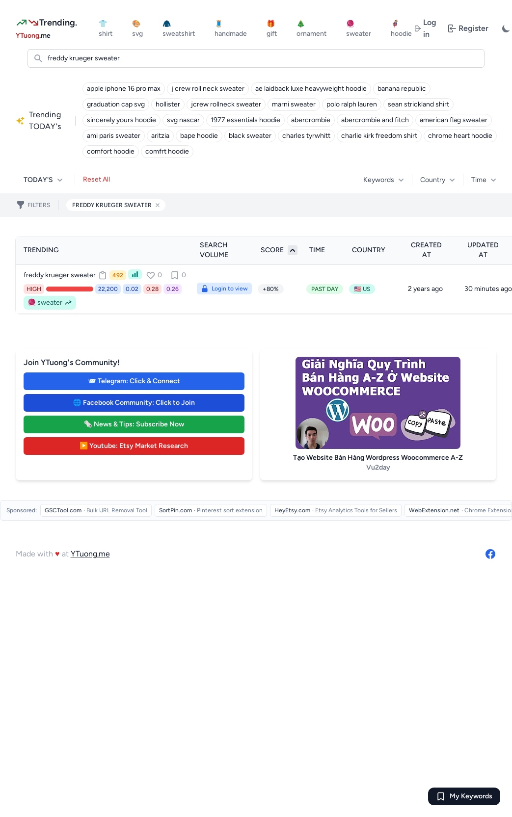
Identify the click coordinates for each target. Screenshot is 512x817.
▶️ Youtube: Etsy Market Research (134, 446)
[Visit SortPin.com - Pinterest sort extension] (211, 510)
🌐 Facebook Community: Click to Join (134, 402)
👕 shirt (105, 29)
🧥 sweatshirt (178, 29)
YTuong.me (90, 553)
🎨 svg (137, 29)
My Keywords (471, 796)
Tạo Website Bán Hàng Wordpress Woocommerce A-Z (378, 457)
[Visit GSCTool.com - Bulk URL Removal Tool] (96, 510)
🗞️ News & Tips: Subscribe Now (134, 424)
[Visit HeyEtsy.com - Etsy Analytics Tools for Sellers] (335, 510)
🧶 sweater (358, 29)
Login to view (224, 288)
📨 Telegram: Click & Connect (134, 381)
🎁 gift (272, 29)
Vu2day (378, 467)
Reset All (96, 179)
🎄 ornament (311, 29)
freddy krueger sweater (60, 275)
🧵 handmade (231, 29)
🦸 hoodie (401, 29)
